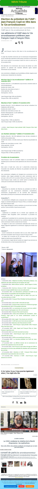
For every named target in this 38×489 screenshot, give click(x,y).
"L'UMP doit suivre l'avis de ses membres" (23, 321)
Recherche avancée (5, 409)
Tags (22, 472)
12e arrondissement (15, 364)
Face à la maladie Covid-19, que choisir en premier (27, 392)
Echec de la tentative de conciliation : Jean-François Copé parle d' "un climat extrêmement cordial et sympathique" (19, 315)
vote (25, 451)
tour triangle (21, 451)
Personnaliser (30, 486)
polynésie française (4, 452)
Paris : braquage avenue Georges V (8, 392)
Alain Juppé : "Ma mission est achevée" (22, 319)
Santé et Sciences (17, 476)
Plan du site (17, 472)
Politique (8, 474)
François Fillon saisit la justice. (20, 312)
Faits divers (4, 476)
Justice (9, 476)
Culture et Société (28, 474)
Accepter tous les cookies (10, 486)
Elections (25, 476)
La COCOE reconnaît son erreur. (20, 332)
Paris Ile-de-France (10, 15)
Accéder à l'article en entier (5, 449)
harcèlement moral (30, 451)
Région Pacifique (16, 396)
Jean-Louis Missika (13, 453)
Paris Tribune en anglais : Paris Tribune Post (11, 433)
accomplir (3, 453)
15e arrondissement (14, 451)
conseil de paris (5, 451)
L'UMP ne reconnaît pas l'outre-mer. (21, 337)
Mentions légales (25, 478)
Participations (16, 478)
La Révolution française (7, 478)
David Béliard (8, 453)
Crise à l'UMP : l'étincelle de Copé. (20, 302)
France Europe (19, 398)
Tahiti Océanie (7, 396)
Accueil (2, 15)
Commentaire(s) (19, 368)
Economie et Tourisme (17, 474)
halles (10, 453)
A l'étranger (27, 398)
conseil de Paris (5, 453)
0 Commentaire (3, 434)
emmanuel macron (12, 452)
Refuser (21, 486)
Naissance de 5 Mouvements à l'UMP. (21, 322)
